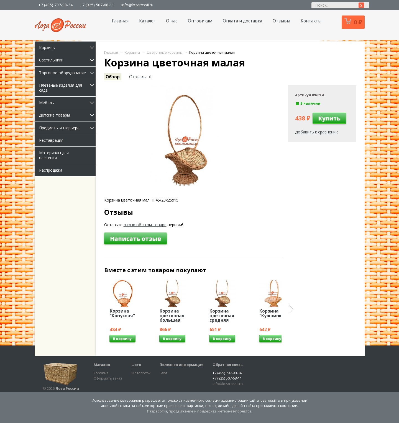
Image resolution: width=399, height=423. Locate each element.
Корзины (67, 47)
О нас (171, 21)
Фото (136, 364)
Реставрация (51, 140)
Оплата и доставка (242, 21)
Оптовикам (200, 21)
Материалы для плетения (54, 155)
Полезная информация (181, 364)
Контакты (311, 21)
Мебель (67, 102)
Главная (120, 21)
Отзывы (281, 21)
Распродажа (50, 170)
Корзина (101, 373)
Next (291, 309)
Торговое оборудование (67, 72)
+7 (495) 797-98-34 (55, 4)
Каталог (147, 21)
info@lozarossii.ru (137, 4)
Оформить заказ (108, 378)
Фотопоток (140, 373)
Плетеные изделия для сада (67, 87)
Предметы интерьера (67, 127)
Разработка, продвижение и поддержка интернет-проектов (199, 411)
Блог (163, 373)
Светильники (67, 60)
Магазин (102, 364)
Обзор (113, 77)
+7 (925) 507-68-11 (97, 4)
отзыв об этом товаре (145, 224)
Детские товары (67, 115)
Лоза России (67, 388)
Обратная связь (228, 364)
